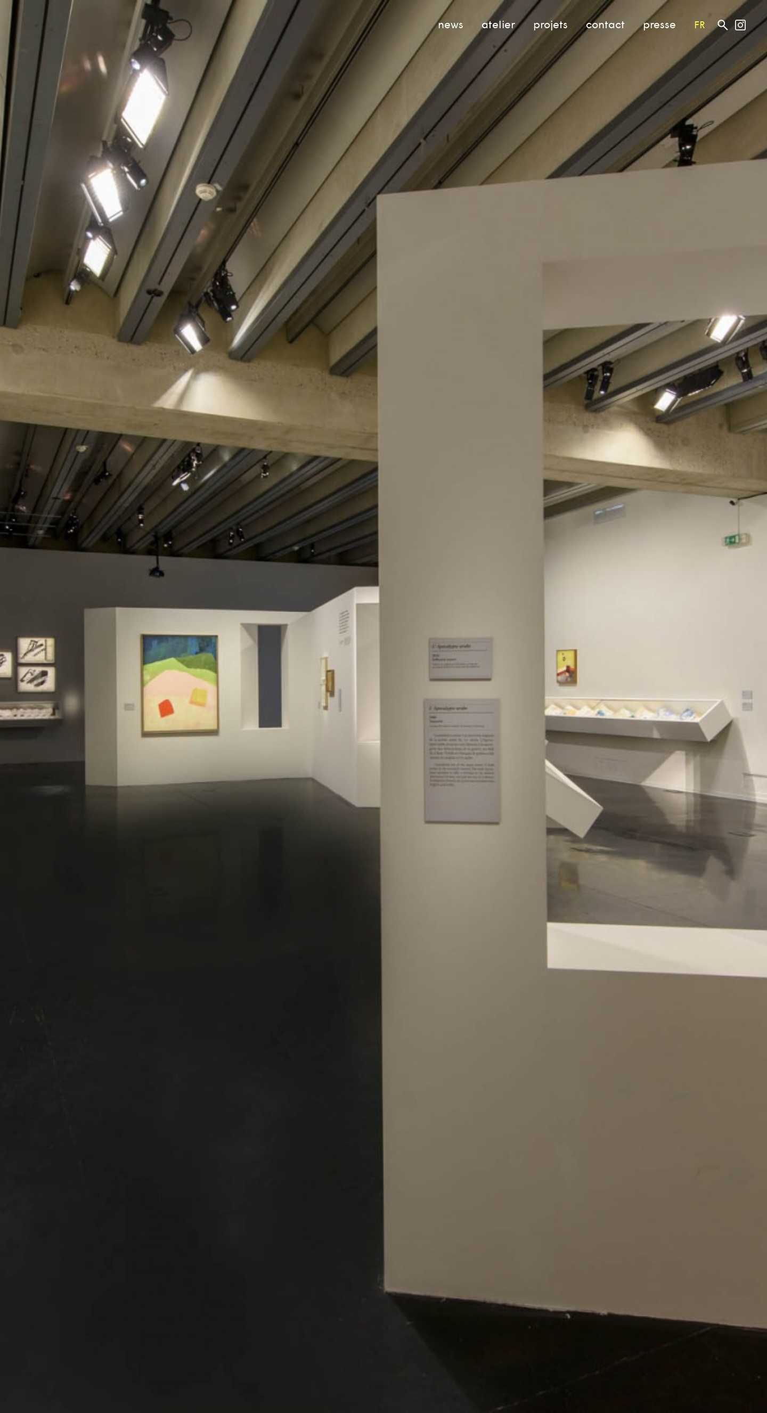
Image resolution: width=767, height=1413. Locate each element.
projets (550, 24)
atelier (498, 24)
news (450, 24)
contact (605, 24)
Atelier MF (48, 20)
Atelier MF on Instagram (740, 25)
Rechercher (722, 25)
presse (659, 24)
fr (699, 24)
